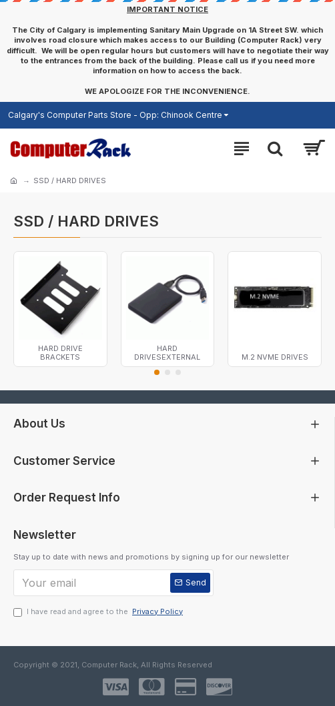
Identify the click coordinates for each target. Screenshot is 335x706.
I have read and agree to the (99, 611)
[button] (156, 372)
